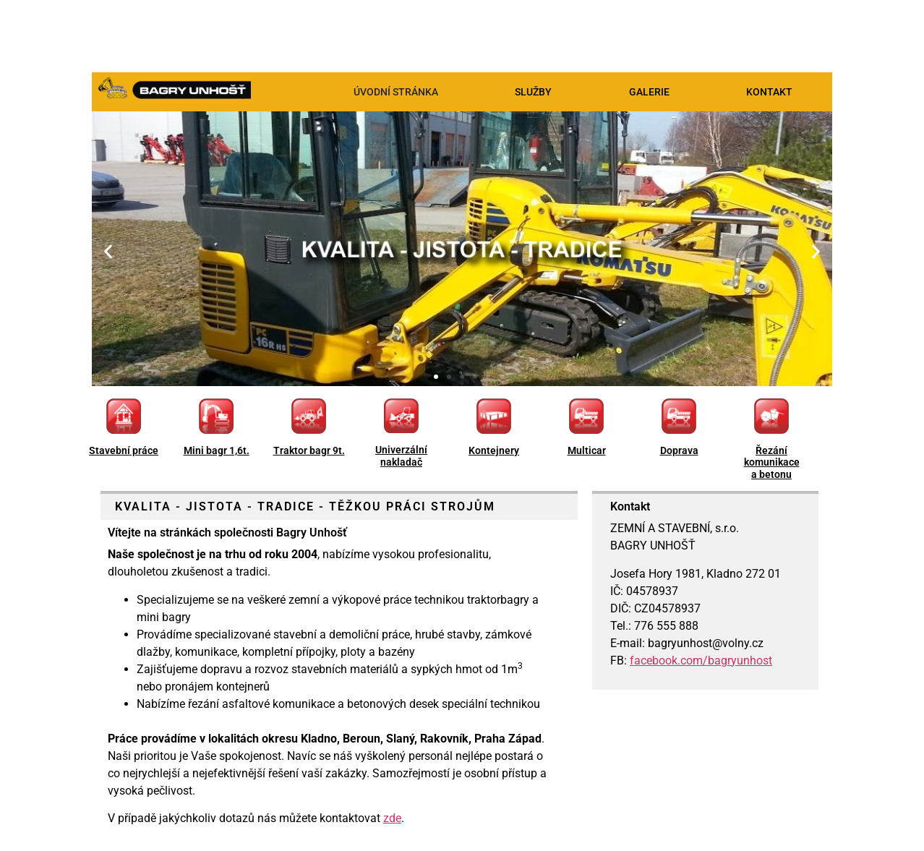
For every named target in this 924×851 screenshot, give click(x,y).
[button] (108, 251)
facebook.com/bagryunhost (701, 660)
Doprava (679, 450)
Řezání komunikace (772, 457)
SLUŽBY (533, 92)
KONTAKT (769, 92)
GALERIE (649, 92)
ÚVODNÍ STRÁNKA (396, 92)
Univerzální (401, 450)
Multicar (587, 450)
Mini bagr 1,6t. (216, 450)
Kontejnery (494, 450)
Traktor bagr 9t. (309, 450)
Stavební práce (123, 450)
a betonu (771, 474)
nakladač (401, 462)
